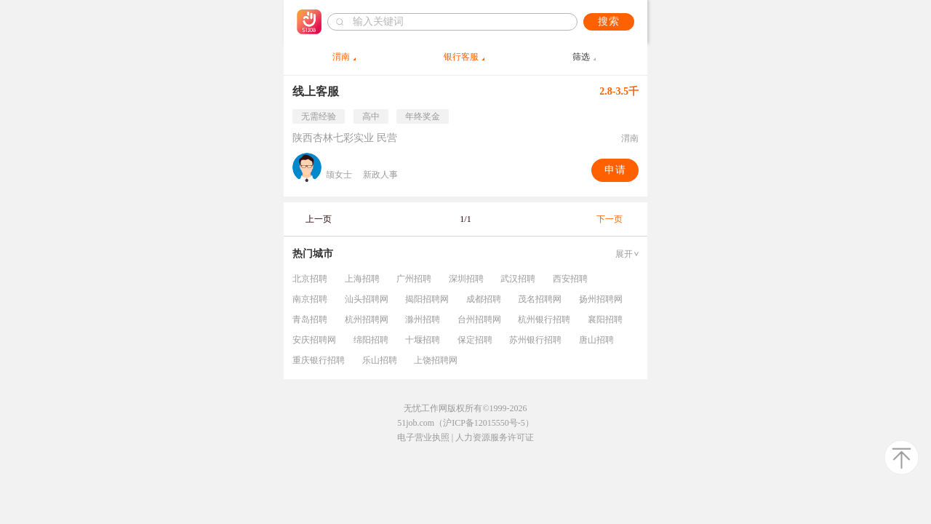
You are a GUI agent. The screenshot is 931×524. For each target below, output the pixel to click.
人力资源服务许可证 (494, 437)
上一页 (318, 219)
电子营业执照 (423, 437)
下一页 (609, 219)
